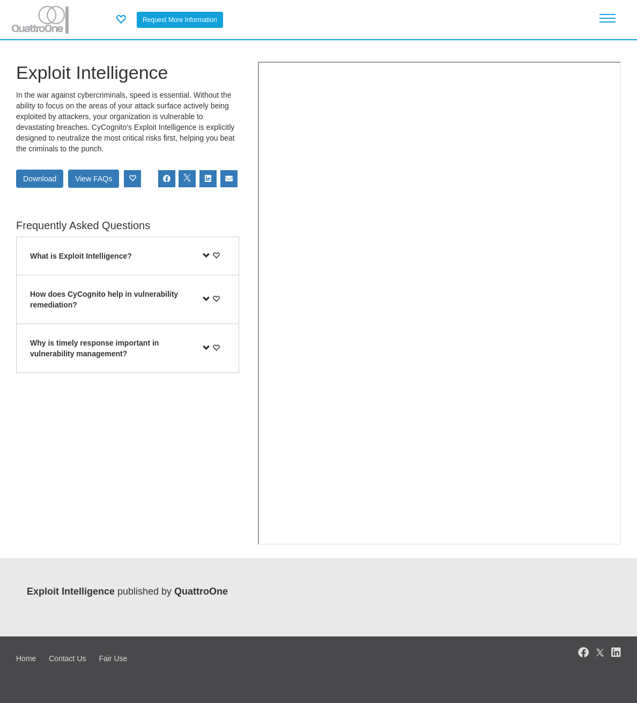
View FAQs (93, 178)
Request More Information (180, 20)
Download (39, 178)
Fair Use (113, 658)
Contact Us (67, 658)
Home (26, 658)
